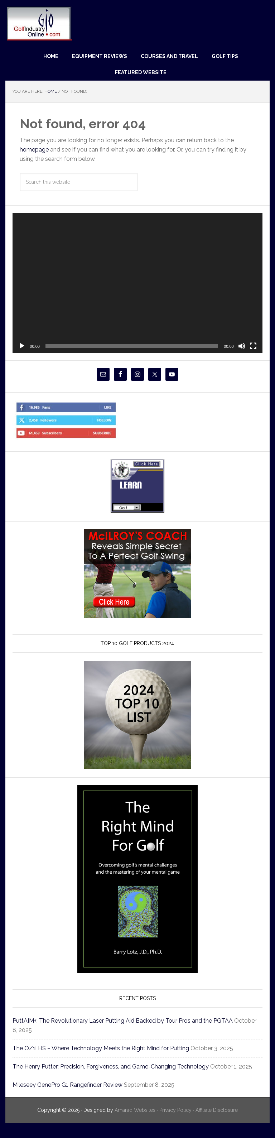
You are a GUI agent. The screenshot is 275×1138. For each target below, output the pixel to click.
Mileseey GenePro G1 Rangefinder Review (74, 1094)
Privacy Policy (175, 1119)
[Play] (21, 346)
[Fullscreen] (253, 346)
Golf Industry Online (38, 23)
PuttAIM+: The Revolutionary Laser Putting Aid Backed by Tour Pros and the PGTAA (132, 1020)
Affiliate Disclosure (220, 1119)
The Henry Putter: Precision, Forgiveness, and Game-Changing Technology (122, 1066)
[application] (137, 283)
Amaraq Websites (131, 1119)
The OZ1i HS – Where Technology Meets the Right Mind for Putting (109, 1048)
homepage (36, 149)
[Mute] (241, 346)
